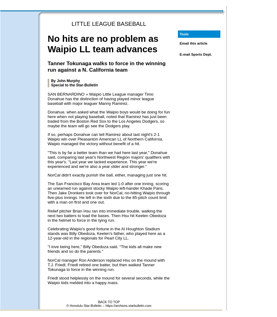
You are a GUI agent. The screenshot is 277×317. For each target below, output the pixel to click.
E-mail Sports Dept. (196, 54)
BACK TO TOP (109, 302)
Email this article (193, 43)
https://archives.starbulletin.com (128, 305)
